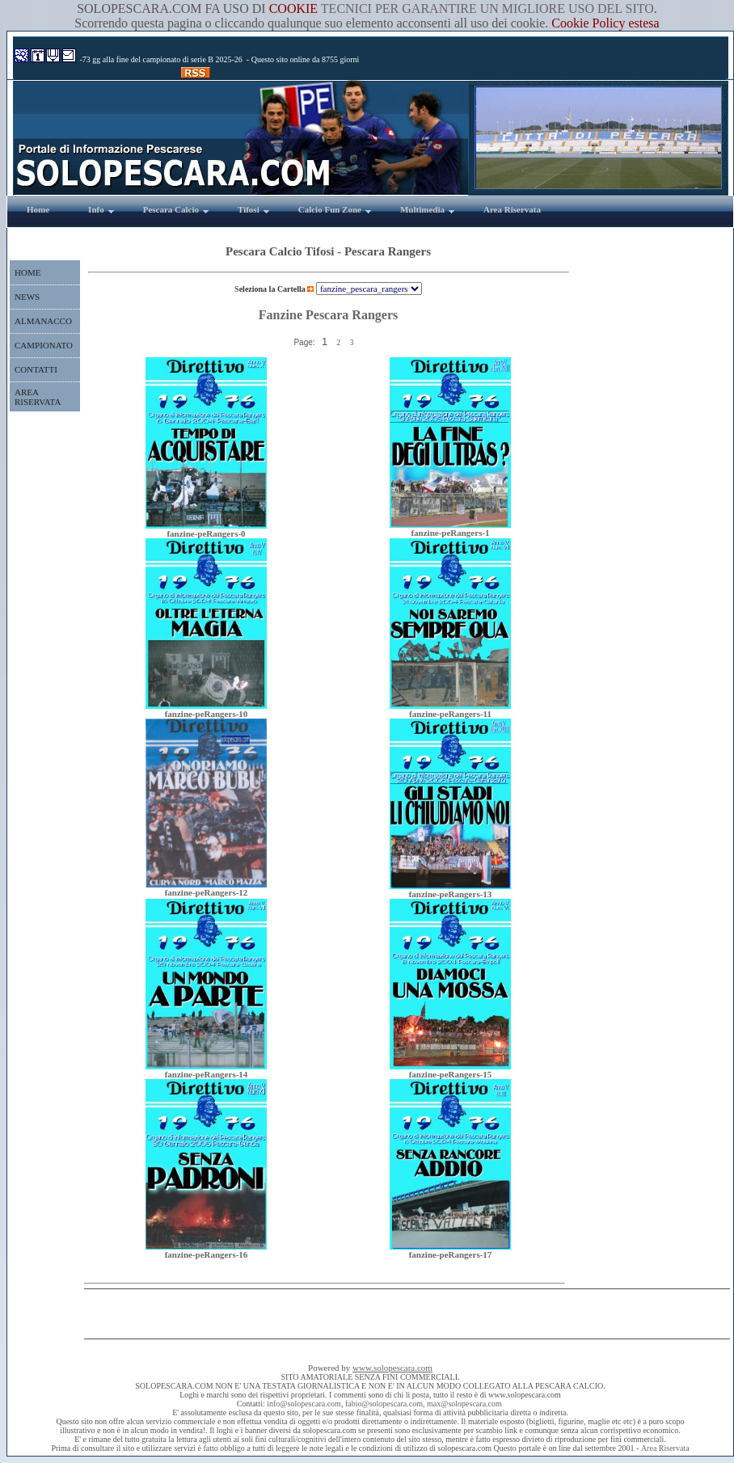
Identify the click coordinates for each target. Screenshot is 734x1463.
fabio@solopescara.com (384, 1403)
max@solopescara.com (464, 1403)
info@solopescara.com (304, 1403)
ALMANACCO (43, 321)
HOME (27, 272)
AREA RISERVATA (38, 397)
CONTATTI (36, 369)
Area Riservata (665, 1448)
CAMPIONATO (44, 345)
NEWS (27, 296)
